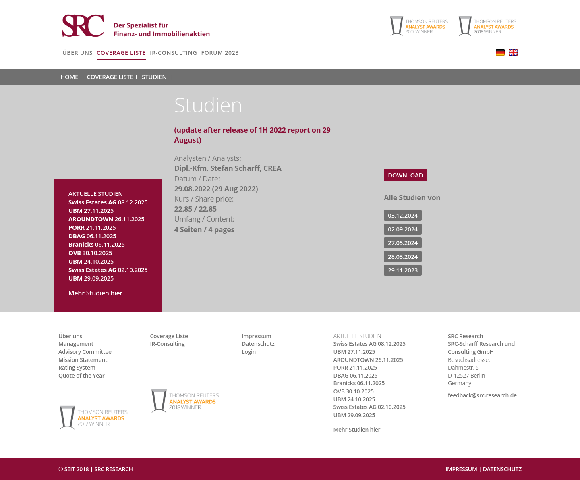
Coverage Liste (121, 52)
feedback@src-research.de (482, 395)
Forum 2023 (220, 52)
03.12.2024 (403, 215)
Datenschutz (258, 343)
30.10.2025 (90, 253)
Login (249, 351)
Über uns (77, 52)
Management (75, 343)
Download (405, 175)
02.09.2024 (403, 229)
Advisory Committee (85, 351)
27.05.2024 (403, 243)
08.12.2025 (108, 202)
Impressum (256, 336)
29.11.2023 (403, 270)
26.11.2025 (106, 219)
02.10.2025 (108, 270)
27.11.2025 (91, 210)
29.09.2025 (91, 278)
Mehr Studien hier (95, 293)
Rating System (76, 367)
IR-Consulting (173, 52)
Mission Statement (82, 360)
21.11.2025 (92, 227)
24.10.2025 (91, 261)
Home (69, 77)
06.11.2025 (92, 236)
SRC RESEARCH (113, 469)
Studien (154, 77)
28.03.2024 (403, 256)
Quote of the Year (81, 375)
